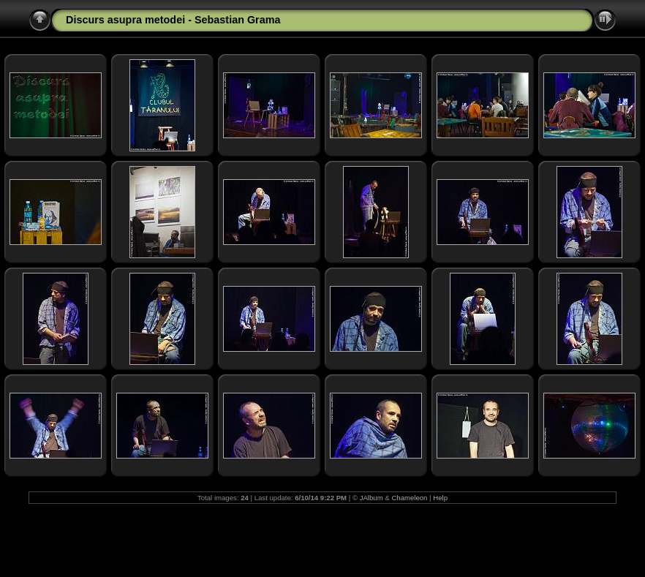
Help (440, 498)
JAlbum (371, 498)
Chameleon (409, 498)
